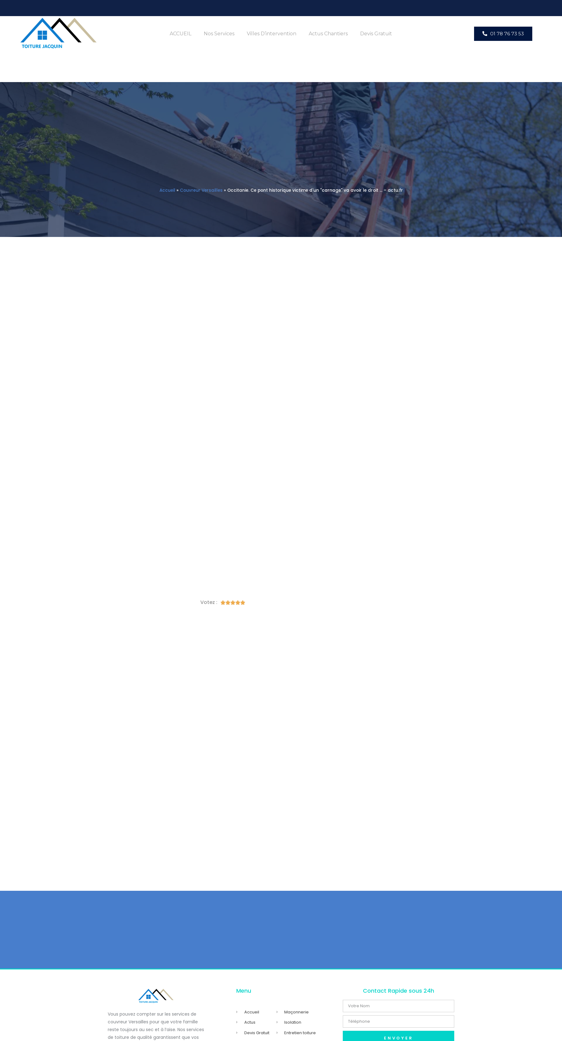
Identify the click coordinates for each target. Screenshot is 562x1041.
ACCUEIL (180, 34)
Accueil (167, 190)
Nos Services (219, 34)
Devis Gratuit (376, 34)
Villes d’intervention (271, 34)
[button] (503, 33)
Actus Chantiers (328, 34)
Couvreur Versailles (201, 190)
